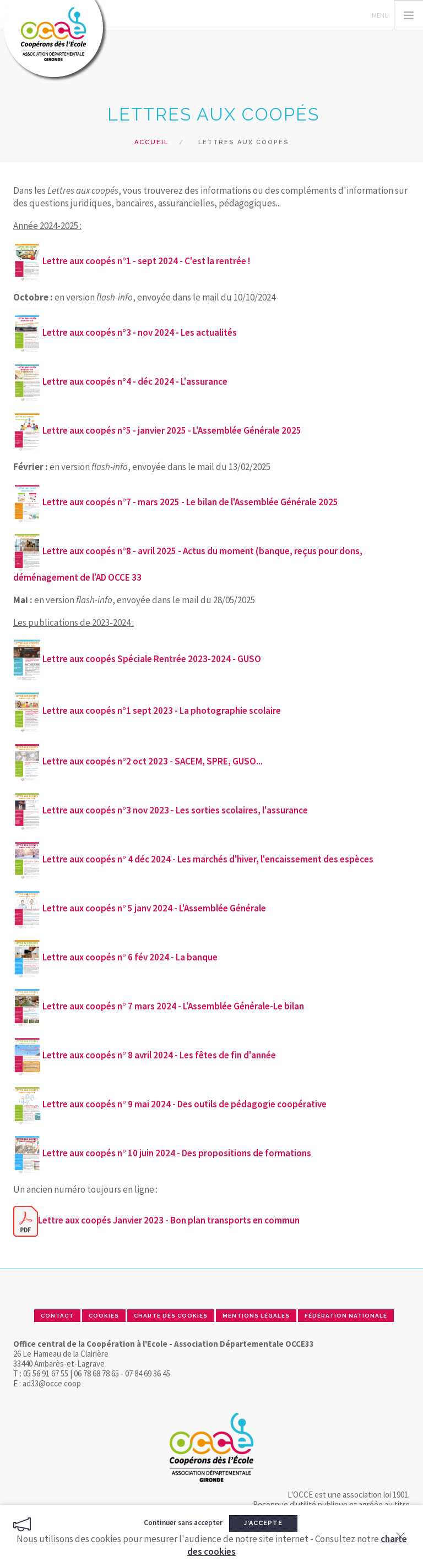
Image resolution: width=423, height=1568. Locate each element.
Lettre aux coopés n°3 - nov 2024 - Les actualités (139, 332)
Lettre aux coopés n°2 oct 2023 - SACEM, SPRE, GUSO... (152, 761)
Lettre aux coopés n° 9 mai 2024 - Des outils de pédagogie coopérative (184, 1104)
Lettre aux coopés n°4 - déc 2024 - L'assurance (134, 381)
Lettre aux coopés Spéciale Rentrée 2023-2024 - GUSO (151, 659)
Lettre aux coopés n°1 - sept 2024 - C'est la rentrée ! (146, 261)
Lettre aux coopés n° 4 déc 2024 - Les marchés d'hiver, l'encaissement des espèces (207, 859)
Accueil (151, 142)
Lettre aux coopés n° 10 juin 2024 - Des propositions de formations (176, 1153)
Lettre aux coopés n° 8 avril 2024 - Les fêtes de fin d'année (159, 1055)
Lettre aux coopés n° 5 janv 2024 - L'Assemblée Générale (154, 908)
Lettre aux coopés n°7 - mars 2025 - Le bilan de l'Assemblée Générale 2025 (175, 502)
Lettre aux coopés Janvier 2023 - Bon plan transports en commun (169, 1220)
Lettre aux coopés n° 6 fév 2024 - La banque (130, 957)
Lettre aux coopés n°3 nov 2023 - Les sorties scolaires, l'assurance (175, 810)
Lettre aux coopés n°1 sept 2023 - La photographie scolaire (161, 710)
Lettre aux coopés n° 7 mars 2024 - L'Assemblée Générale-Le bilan (173, 1006)
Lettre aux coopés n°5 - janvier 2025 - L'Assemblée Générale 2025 (157, 430)
